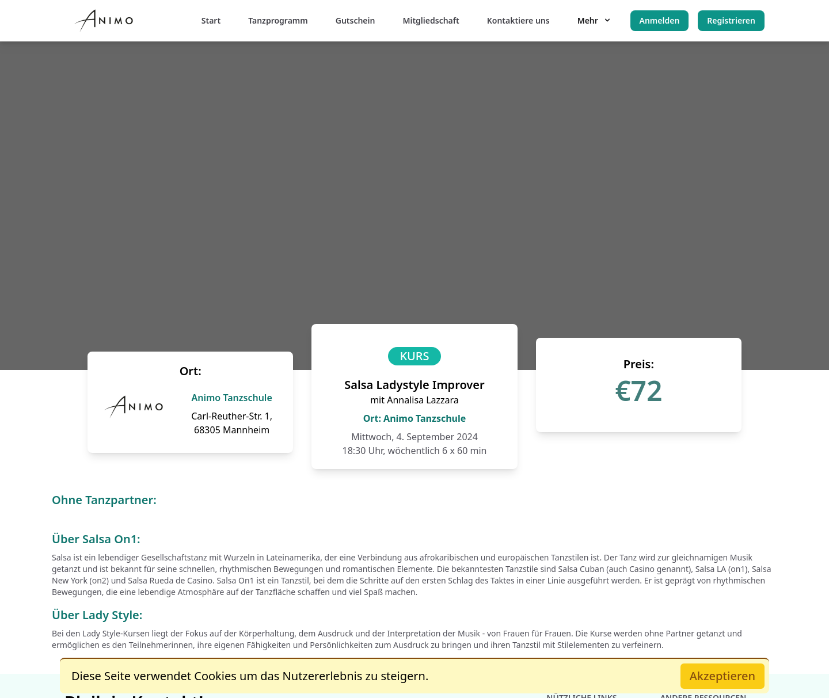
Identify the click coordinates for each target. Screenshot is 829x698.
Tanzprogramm (278, 20)
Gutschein (355, 20)
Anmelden (660, 20)
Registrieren (731, 20)
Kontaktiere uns (518, 20)
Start (210, 20)
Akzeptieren (722, 676)
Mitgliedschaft (430, 20)
